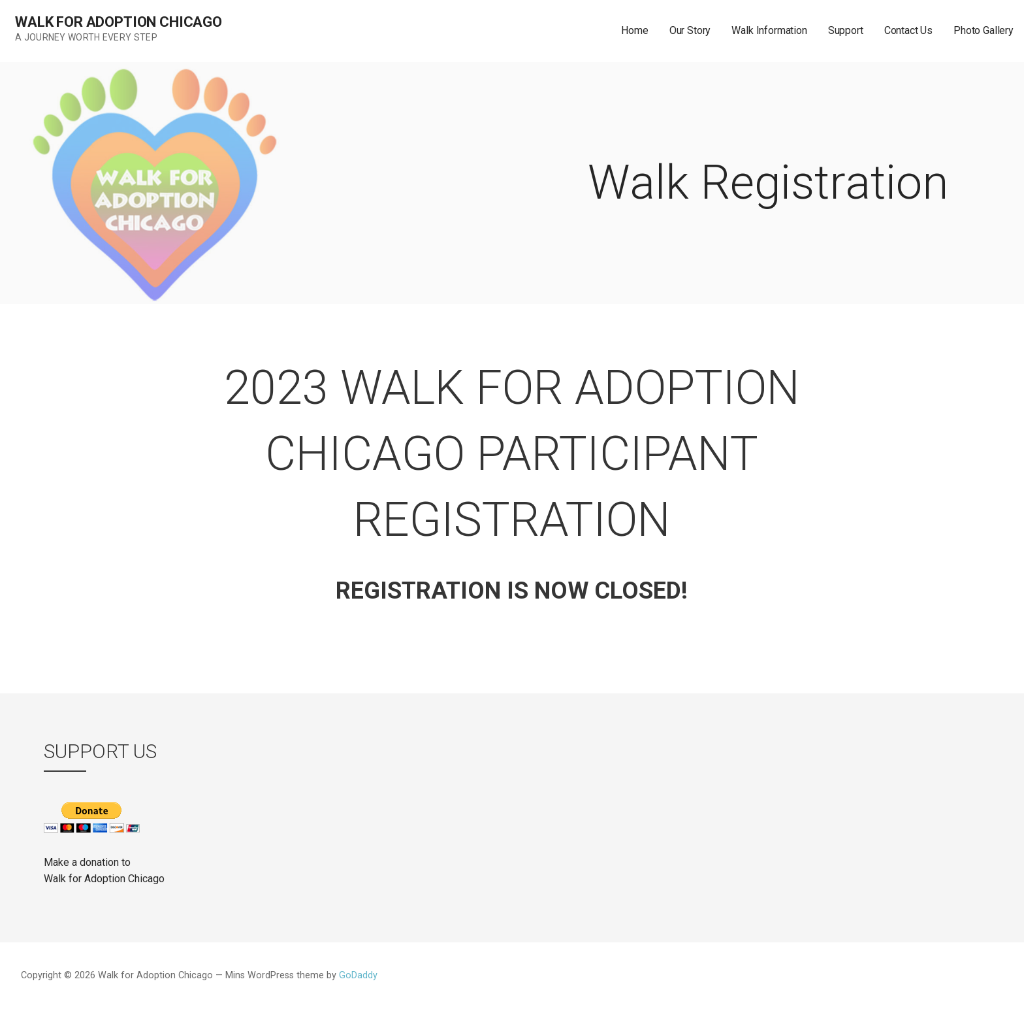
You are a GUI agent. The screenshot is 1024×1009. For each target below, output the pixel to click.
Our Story (690, 30)
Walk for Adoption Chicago (118, 22)
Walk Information (769, 30)
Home (634, 30)
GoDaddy (358, 975)
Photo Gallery (983, 30)
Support (845, 30)
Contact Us (908, 30)
